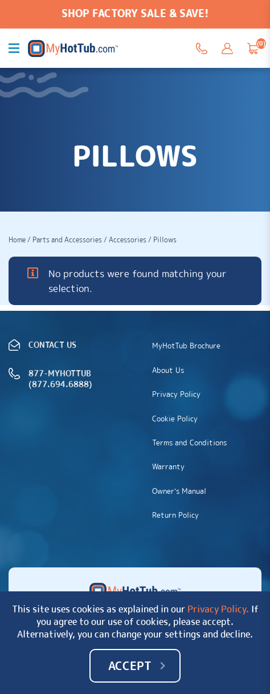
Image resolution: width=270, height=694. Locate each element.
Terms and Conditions (189, 442)
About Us (168, 370)
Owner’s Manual (179, 491)
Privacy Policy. (218, 609)
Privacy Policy (176, 394)
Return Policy (175, 515)
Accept (130, 665)
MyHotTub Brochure (186, 345)
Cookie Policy (175, 418)
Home (17, 240)
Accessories (127, 240)
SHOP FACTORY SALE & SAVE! (135, 13)
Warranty (168, 466)
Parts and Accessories (67, 240)
